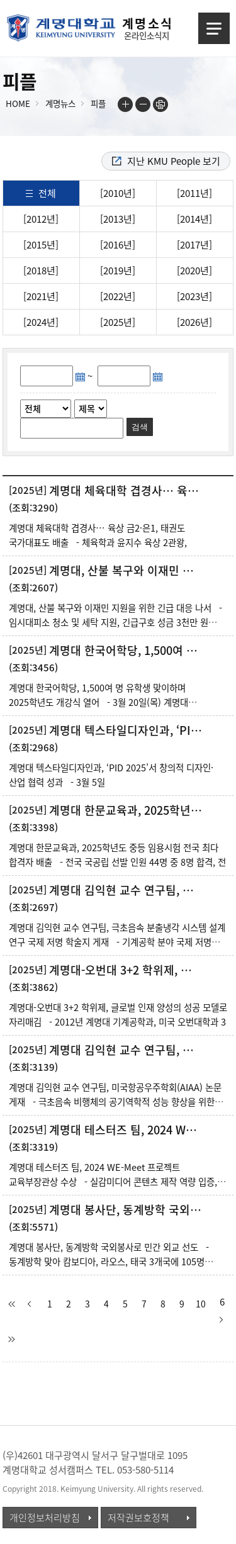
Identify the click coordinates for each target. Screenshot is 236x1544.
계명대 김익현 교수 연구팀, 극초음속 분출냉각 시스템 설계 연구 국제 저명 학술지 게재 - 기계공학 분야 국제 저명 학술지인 (117, 941)
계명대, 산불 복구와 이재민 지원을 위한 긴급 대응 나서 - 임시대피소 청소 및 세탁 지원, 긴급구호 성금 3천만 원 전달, (115, 622)
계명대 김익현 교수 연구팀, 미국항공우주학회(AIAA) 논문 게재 (126, 1050)
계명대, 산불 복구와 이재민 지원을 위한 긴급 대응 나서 (126, 570)
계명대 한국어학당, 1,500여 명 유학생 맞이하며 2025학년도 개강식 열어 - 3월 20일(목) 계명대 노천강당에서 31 (98, 702)
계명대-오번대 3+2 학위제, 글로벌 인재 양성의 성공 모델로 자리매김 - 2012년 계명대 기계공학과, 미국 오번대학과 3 (118, 1014)
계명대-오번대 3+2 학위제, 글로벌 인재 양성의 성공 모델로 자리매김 (126, 970)
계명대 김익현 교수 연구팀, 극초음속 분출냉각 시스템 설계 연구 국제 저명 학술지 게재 (126, 890)
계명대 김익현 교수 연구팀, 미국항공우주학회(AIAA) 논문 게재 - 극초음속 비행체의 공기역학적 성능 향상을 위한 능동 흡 (115, 1101)
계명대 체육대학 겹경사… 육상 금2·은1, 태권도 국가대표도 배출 (126, 491)
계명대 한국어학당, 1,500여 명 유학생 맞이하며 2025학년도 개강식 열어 (126, 650)
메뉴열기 (214, 28)
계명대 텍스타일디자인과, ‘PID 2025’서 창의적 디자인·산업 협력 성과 (126, 730)
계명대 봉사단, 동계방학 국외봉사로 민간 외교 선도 (126, 1210)
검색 (140, 427)
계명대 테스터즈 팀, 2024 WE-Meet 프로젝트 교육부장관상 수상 (126, 1130)
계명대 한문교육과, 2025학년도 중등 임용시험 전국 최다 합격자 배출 (126, 810)
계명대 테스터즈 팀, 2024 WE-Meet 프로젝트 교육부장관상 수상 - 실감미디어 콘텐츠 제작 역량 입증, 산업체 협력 (113, 1181)
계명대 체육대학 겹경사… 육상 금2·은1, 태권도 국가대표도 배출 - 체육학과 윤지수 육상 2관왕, (98, 535)
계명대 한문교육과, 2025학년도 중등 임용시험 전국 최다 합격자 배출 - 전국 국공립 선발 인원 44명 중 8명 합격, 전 (117, 855)
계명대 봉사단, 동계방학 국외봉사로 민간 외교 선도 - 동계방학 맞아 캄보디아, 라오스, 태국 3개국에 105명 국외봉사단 (109, 1261)
